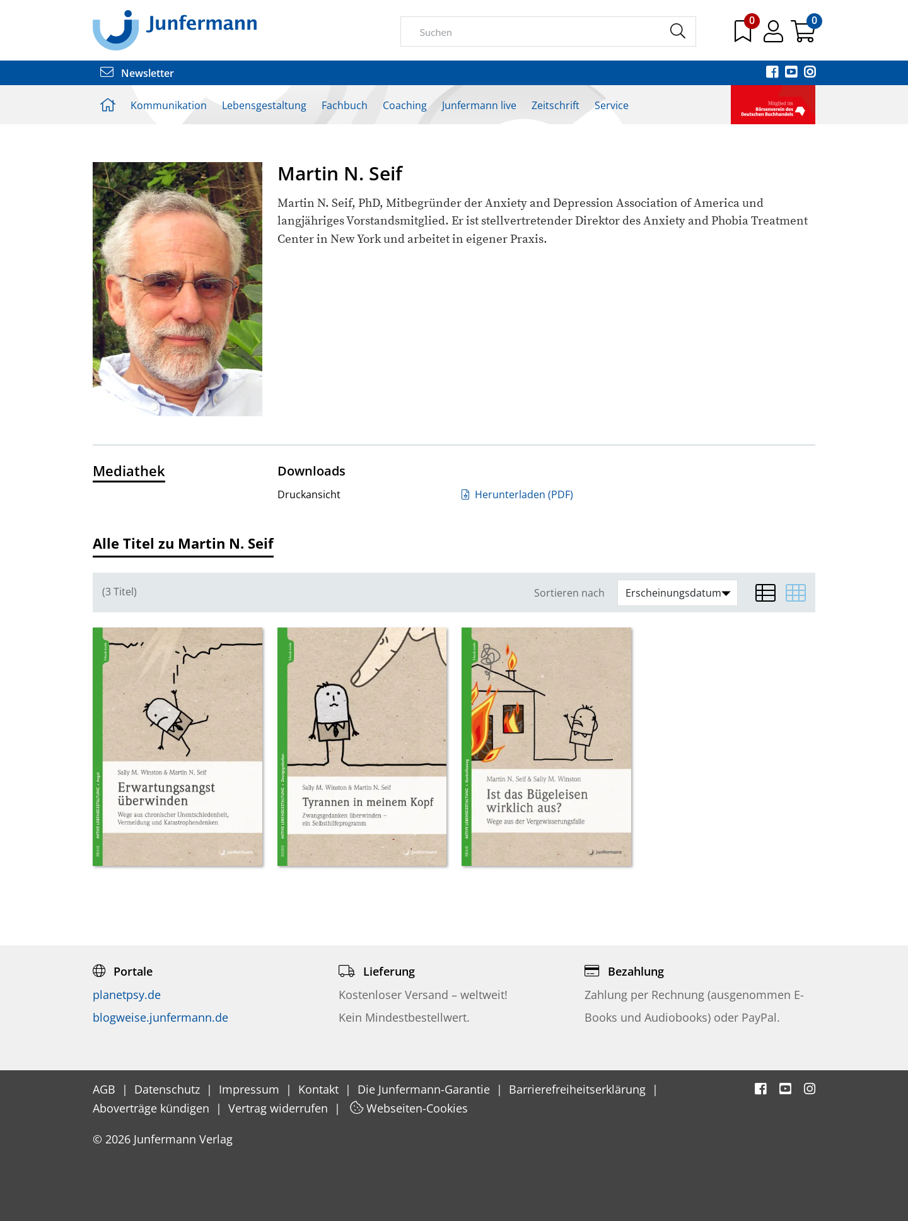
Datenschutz (168, 1089)
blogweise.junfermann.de (160, 1017)
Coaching (405, 105)
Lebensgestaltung (264, 105)
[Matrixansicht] (796, 593)
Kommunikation (169, 105)
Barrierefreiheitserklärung (579, 1089)
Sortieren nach (569, 593)
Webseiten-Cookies (409, 1108)
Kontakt (320, 1089)
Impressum (250, 1089)
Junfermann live (479, 105)
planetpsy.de (127, 994)
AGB (106, 1089)
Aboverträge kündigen (152, 1108)
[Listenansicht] (765, 593)
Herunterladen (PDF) (517, 494)
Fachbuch (345, 105)
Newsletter (137, 73)
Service (612, 105)
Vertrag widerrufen (279, 1108)
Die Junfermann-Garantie (425, 1089)
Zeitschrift (555, 105)
